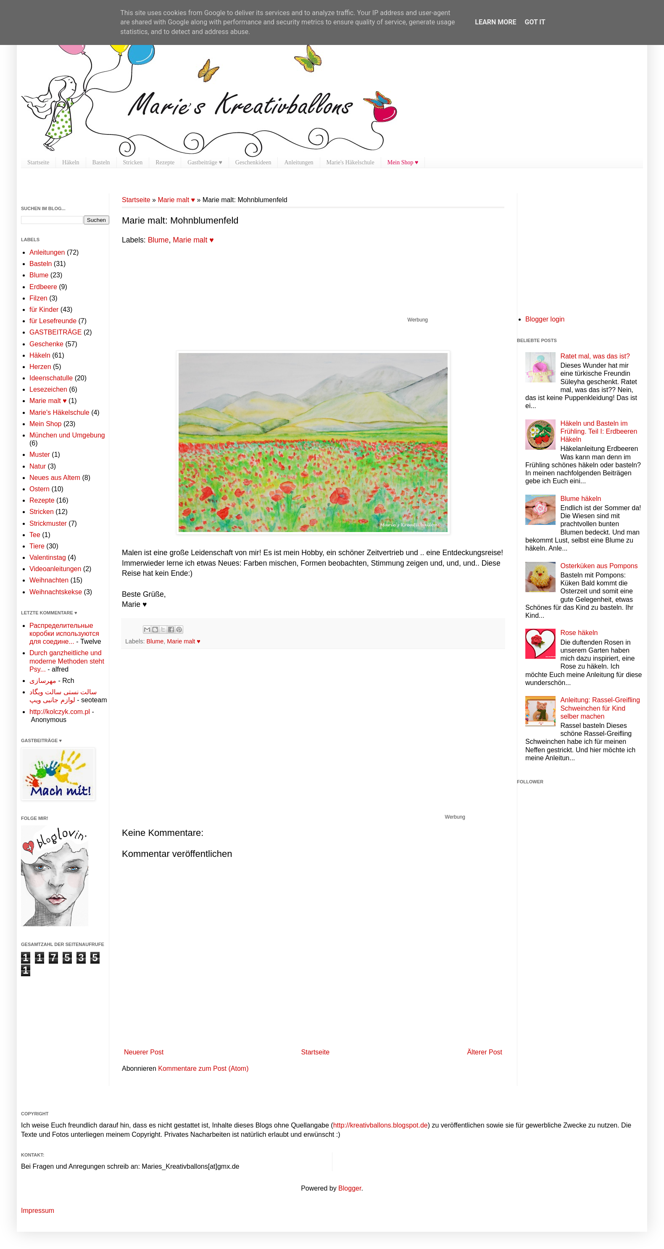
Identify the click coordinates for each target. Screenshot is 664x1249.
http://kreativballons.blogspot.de (380, 1125)
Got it (534, 22)
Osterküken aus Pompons (599, 565)
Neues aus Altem (54, 477)
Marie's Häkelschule (350, 162)
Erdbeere (43, 286)
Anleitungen (298, 162)
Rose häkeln (579, 632)
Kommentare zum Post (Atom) (203, 1068)
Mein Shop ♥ (403, 162)
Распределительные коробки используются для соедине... (64, 633)
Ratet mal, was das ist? (595, 356)
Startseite (38, 162)
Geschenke (46, 344)
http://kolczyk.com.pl (59, 711)
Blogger (349, 1188)
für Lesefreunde (52, 320)
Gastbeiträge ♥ (204, 162)
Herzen (40, 366)
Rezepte (164, 162)
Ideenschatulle (51, 378)
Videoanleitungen (55, 568)
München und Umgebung (67, 435)
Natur (37, 466)
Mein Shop (45, 423)
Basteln (101, 162)
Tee (34, 534)
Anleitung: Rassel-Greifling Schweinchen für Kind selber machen (600, 707)
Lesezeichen (48, 389)
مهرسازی (42, 680)
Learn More (495, 22)
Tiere (37, 546)
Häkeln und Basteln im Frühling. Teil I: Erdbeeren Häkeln (598, 431)
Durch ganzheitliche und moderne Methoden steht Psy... (66, 660)
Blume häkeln (580, 498)
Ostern (39, 489)
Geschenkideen (253, 162)
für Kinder (43, 309)
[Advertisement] (275, 295)
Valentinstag (47, 557)
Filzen (38, 298)
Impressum (37, 1210)
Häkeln (70, 162)
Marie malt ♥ (176, 199)
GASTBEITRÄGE (55, 332)
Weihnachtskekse (55, 592)
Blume (158, 240)
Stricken (133, 162)
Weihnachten (49, 580)
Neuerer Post (143, 1052)
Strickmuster (48, 523)
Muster (39, 454)
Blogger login (544, 319)
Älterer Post (484, 1052)
